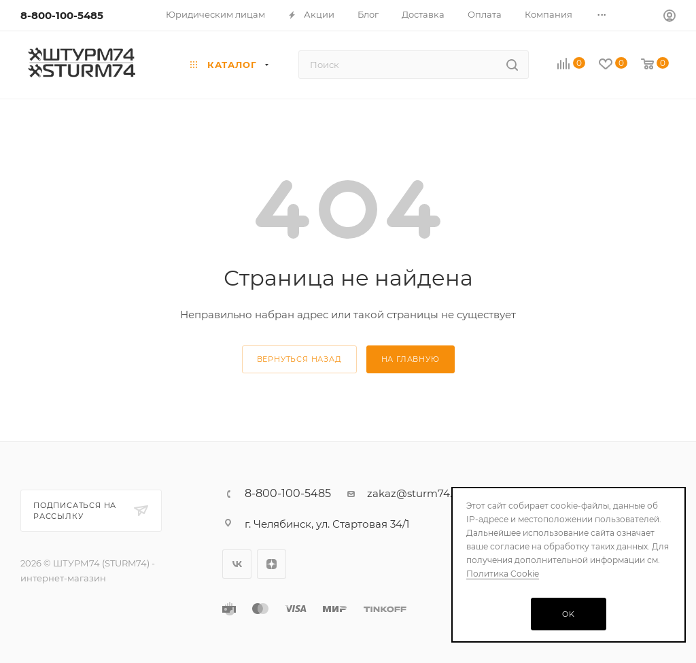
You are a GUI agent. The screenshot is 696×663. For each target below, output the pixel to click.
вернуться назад (299, 359)
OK (568, 614)
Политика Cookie (502, 573)
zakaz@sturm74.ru (415, 493)
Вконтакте (236, 564)
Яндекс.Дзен (271, 564)
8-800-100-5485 (61, 15)
